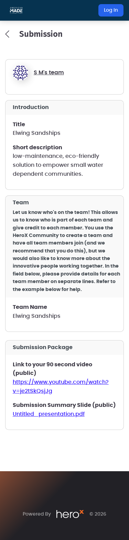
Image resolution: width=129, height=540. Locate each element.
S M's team (49, 72)
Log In (111, 10)
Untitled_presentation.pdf (49, 414)
